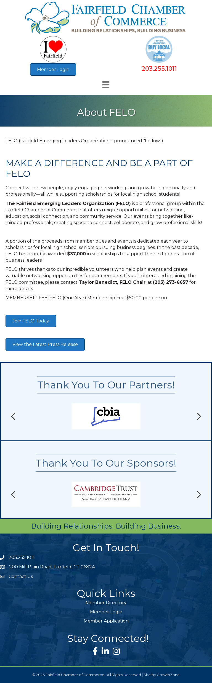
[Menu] (106, 84)
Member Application (106, 621)
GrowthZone (168, 675)
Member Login (106, 611)
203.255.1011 (159, 68)
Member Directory (106, 602)
